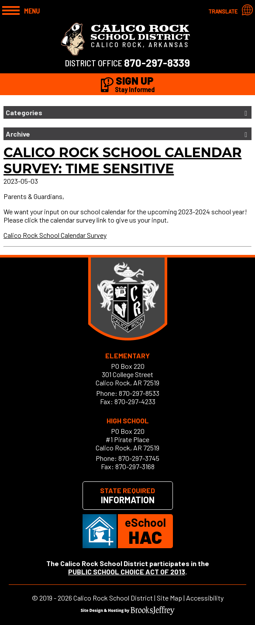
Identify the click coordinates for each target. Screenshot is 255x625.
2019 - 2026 (55, 598)
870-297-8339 (157, 62)
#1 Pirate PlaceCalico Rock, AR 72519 (127, 443)
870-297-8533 (139, 393)
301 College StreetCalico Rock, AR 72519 (127, 378)
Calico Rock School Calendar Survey (55, 235)
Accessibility (205, 598)
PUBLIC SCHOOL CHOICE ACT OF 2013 (126, 571)
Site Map (169, 598)
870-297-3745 (138, 458)
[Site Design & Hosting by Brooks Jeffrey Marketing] (128, 612)
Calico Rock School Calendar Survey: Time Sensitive (122, 160)
